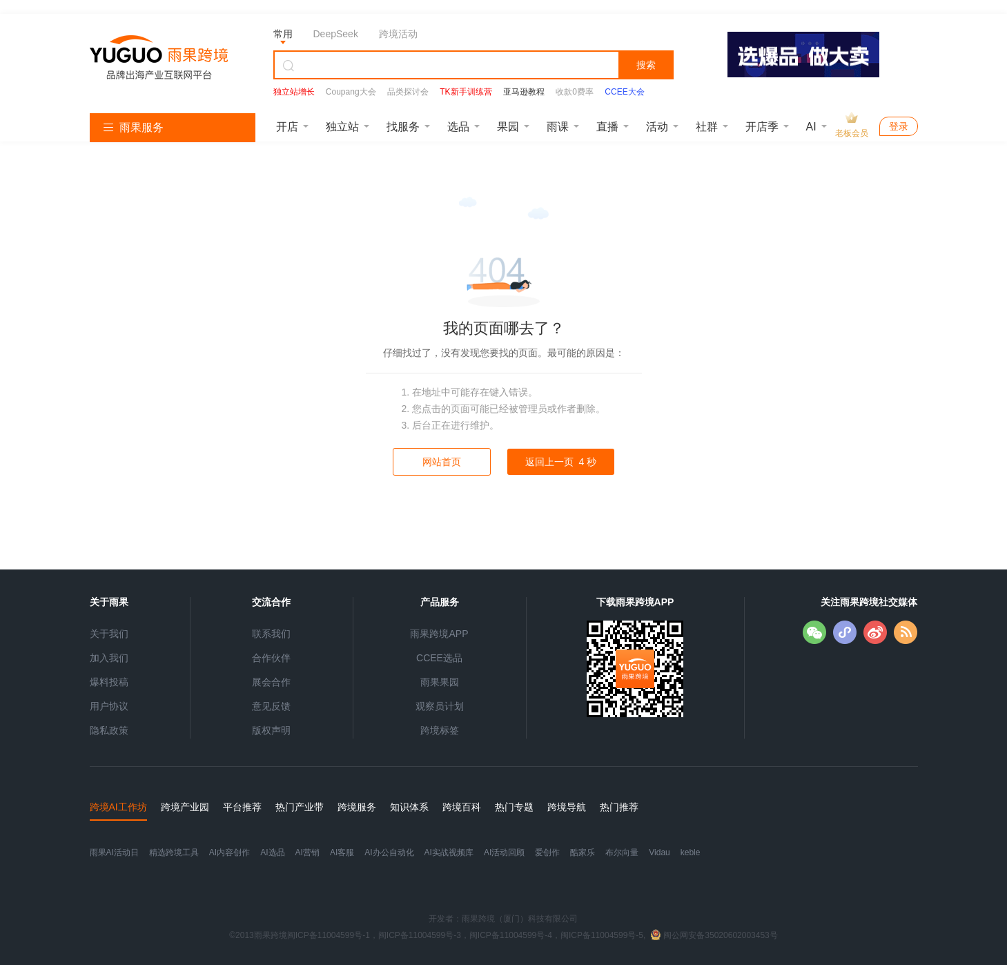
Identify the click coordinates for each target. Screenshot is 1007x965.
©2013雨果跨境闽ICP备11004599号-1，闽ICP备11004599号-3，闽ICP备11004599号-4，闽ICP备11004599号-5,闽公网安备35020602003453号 (503, 935)
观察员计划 (439, 706)
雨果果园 (439, 682)
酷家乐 (582, 852)
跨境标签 (439, 730)
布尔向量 (621, 852)
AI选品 (272, 852)
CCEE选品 (439, 657)
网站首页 (441, 461)
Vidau (659, 852)
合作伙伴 (271, 657)
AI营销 (307, 852)
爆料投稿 (109, 682)
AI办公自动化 (388, 852)
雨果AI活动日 (114, 852)
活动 (657, 127)
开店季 (762, 127)
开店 (287, 127)
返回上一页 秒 (560, 461)
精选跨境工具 (174, 852)
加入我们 (109, 657)
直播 (607, 127)
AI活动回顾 (504, 852)
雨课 (558, 127)
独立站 (342, 127)
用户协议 (109, 706)
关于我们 (109, 633)
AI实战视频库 (448, 852)
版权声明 (271, 730)
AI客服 (342, 852)
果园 (508, 127)
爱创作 (547, 852)
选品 (458, 127)
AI (811, 127)
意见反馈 (271, 706)
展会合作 (271, 682)
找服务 (403, 127)
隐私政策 (109, 730)
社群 (707, 127)
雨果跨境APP (439, 633)
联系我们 (271, 633)
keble (691, 852)
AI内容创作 (229, 852)
